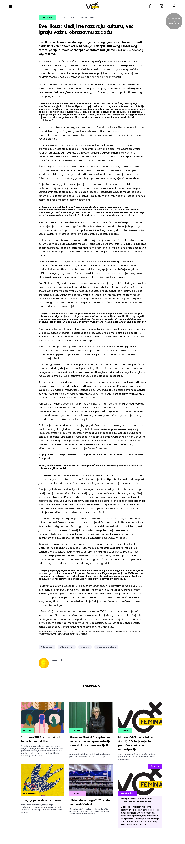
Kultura (47, 17)
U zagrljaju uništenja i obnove (41, 800)
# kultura (85, 647)
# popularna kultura (106, 647)
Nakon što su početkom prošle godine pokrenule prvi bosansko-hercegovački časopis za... (136, 756)
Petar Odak (87, 17)
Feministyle (78, 793)
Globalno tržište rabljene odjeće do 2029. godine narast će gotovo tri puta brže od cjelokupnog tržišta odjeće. (89, 811)
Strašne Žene (128, 793)
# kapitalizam (67, 647)
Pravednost (29, 793)
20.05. (155, 766)
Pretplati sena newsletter (174, 21)
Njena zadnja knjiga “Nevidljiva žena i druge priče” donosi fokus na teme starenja (89, 755)
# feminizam (47, 647)
